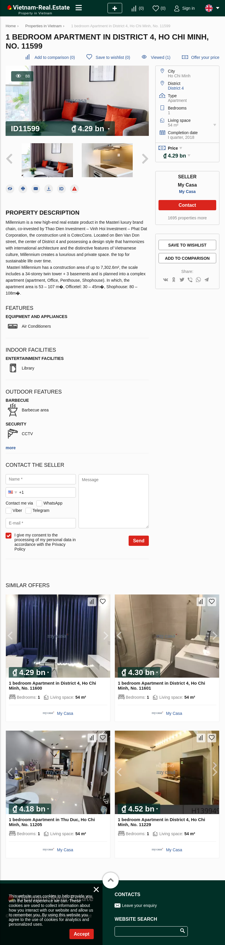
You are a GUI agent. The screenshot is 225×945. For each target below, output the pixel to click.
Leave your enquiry (139, 905)
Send (138, 540)
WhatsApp (52, 503)
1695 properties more (187, 218)
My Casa (187, 191)
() (141, 8)
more (11, 447)
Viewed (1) (161, 57)
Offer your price (205, 57)
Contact (187, 205)
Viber (17, 510)
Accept (81, 934)
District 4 (176, 88)
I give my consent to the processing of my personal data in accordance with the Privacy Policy (45, 542)
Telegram (41, 510)
